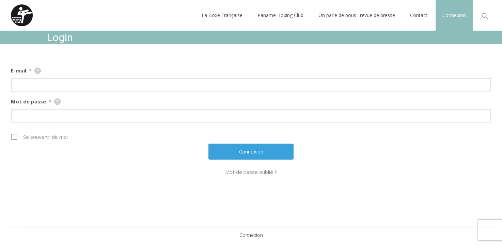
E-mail (21, 70)
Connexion (454, 15)
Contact (418, 15)
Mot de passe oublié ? (251, 171)
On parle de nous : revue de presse (356, 15)
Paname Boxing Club (280, 15)
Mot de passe (31, 101)
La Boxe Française (222, 15)
